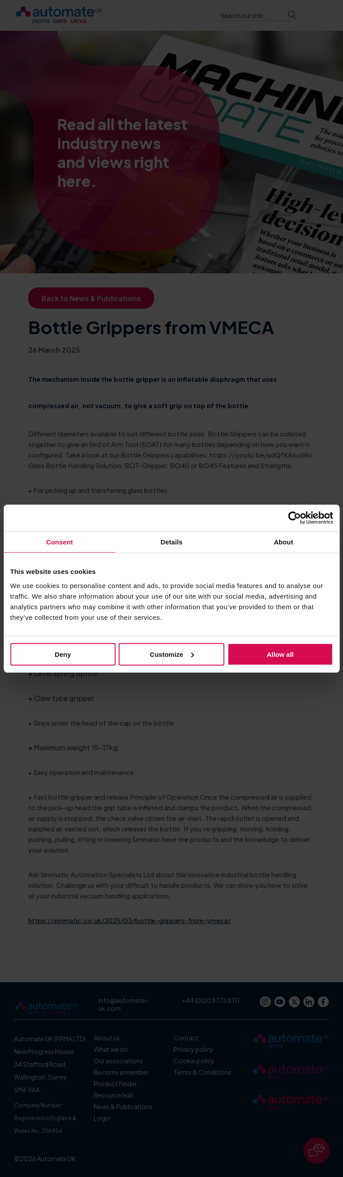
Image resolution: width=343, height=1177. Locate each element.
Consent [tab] (59, 542)
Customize (172, 654)
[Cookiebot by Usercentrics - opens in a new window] (294, 518)
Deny (63, 654)
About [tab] (283, 542)
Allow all (280, 654)
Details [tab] (172, 542)
